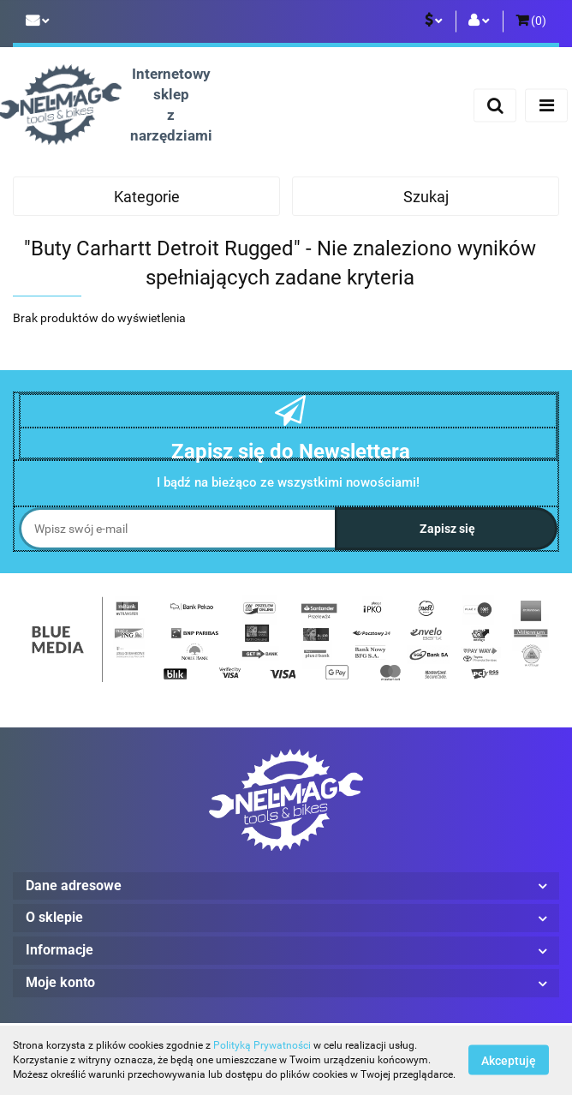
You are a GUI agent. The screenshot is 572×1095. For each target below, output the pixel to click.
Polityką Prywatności (262, 1045)
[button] (531, 21)
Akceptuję (508, 1061)
